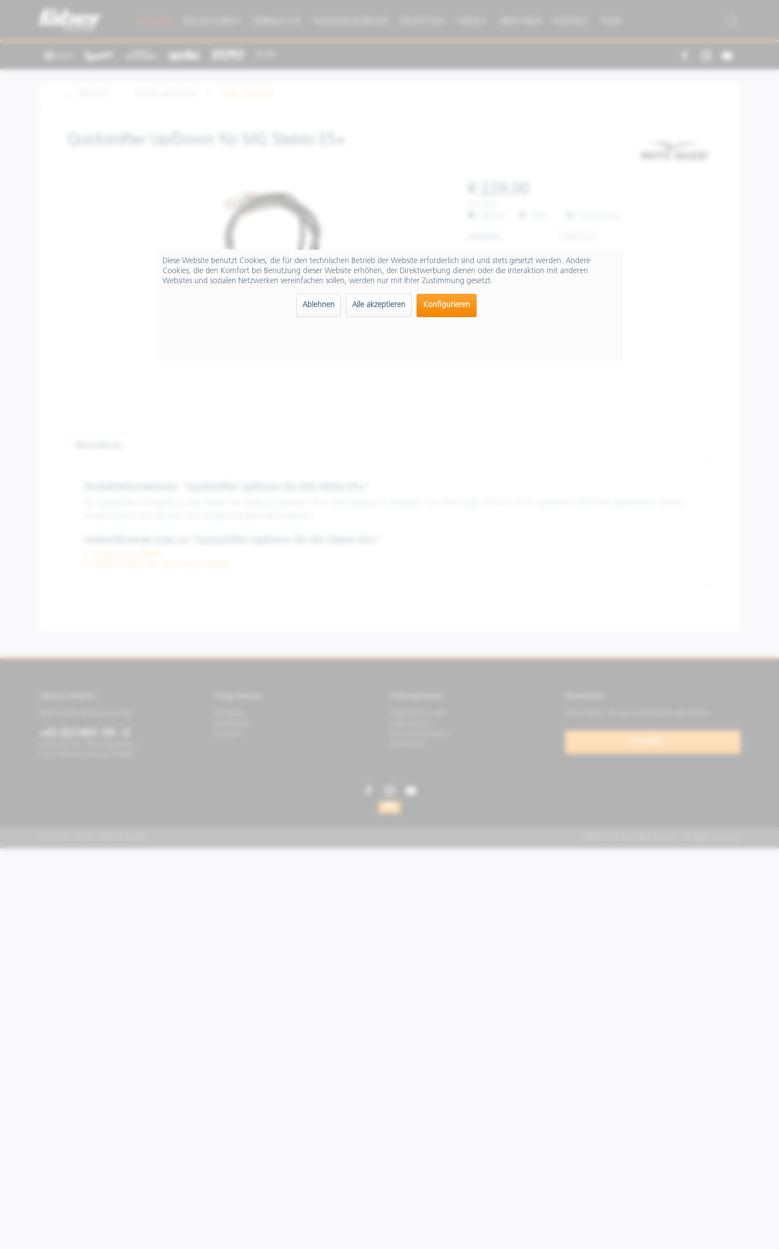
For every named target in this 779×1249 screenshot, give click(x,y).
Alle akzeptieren (378, 305)
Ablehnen (318, 305)
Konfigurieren (446, 305)
